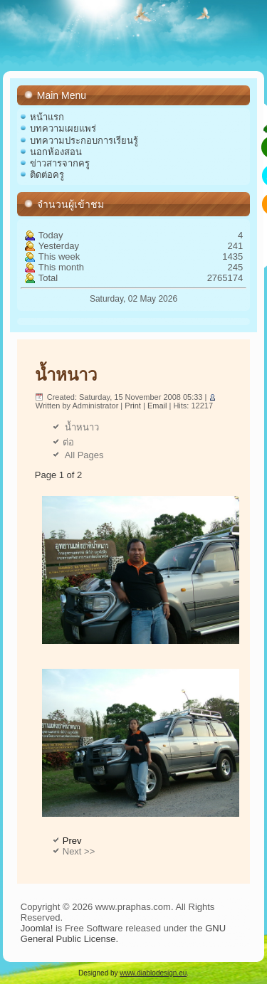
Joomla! (37, 928)
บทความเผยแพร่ (63, 128)
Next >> (79, 851)
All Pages (83, 455)
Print (134, 405)
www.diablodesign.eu (153, 973)
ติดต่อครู (47, 174)
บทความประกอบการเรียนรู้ (84, 140)
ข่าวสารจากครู (60, 163)
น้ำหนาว (66, 374)
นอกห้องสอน (56, 152)
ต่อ (68, 442)
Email (158, 405)
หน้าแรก (47, 117)
